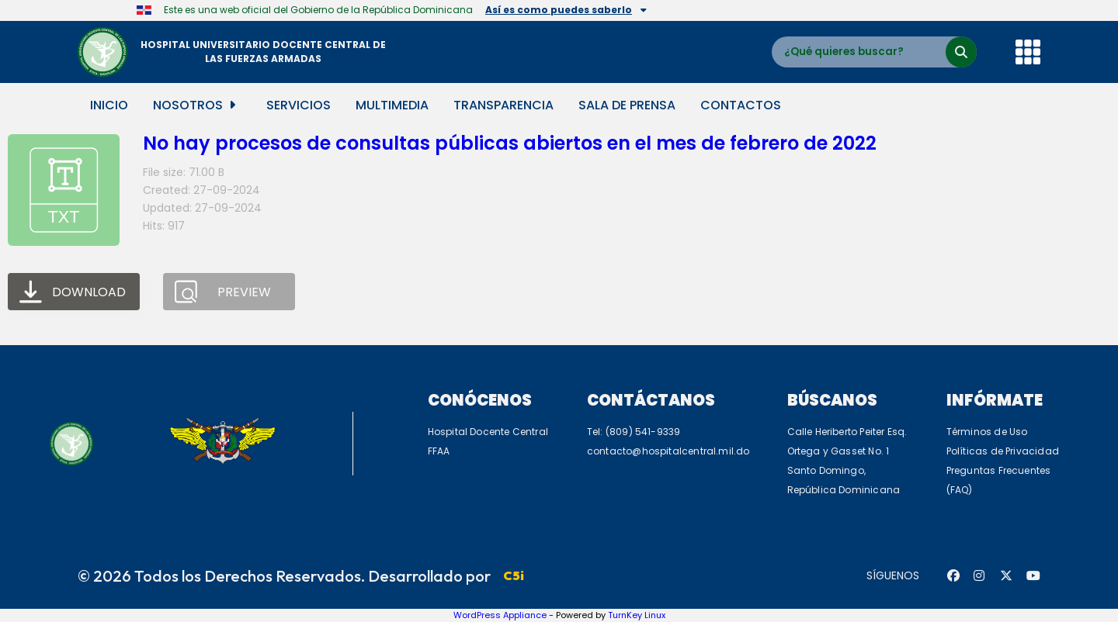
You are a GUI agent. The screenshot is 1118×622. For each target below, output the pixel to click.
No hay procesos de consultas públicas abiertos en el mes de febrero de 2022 (510, 143)
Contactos (740, 105)
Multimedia (392, 105)
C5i (513, 575)
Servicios (298, 105)
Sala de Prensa (626, 105)
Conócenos (480, 400)
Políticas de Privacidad (1002, 451)
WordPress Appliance (500, 615)
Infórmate (994, 400)
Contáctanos (651, 400)
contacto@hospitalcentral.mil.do (668, 451)
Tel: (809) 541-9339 (633, 431)
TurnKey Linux (636, 615)
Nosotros (194, 105)
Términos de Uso (987, 431)
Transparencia (503, 105)
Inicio (109, 105)
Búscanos (832, 400)
